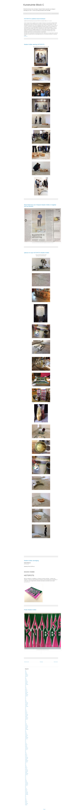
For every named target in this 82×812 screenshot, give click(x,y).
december (26, 692)
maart (26, 672)
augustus (26, 676)
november (26, 715)
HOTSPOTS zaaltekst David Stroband (34, 18)
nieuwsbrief (46, 13)
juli (25, 677)
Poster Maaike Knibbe (30, 609)
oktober (26, 683)
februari (26, 712)
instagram (50, 13)
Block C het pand (34, 13)
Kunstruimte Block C (33, 5)
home (25, 13)
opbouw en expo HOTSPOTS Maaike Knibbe (36, 252)
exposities (28, 13)
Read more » (26, 36)
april (25, 671)
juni (25, 685)
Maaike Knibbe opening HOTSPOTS (34, 44)
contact (39, 13)
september (26, 684)
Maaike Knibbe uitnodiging (31, 560)
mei (25, 670)
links (42, 13)
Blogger (44, 809)
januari (26, 691)
